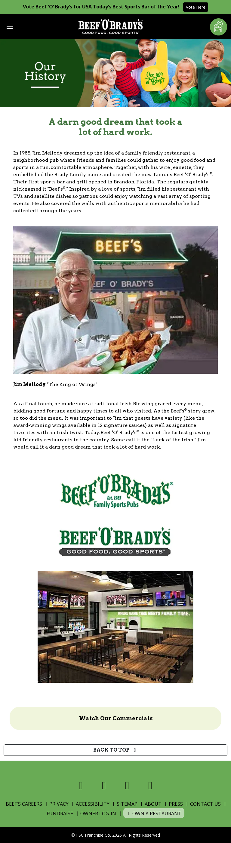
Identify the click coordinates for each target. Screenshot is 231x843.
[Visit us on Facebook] (80, 785)
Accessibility (92, 804)
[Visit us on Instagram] (127, 785)
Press (176, 804)
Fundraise (60, 813)
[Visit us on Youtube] (150, 785)
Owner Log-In (98, 813)
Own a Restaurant (153, 813)
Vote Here (195, 7)
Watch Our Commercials (115, 718)
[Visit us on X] (104, 785)
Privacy (59, 804)
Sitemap (127, 804)
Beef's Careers (24, 804)
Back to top (115, 750)
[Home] (110, 26)
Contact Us (205, 804)
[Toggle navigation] (10, 27)
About (153, 804)
